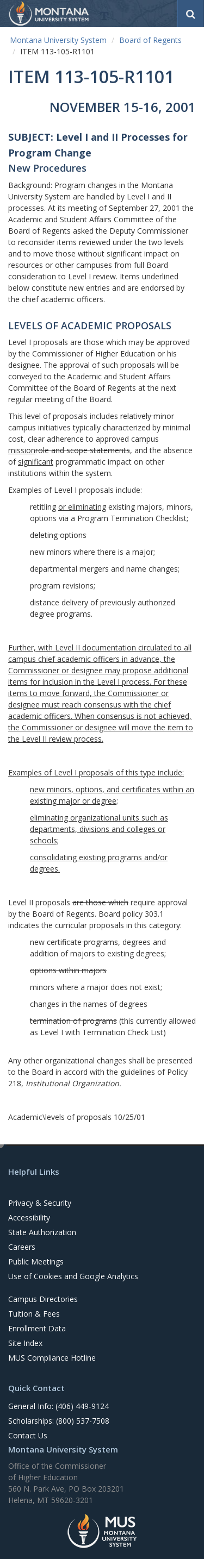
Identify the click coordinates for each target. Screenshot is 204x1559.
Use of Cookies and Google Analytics (73, 1276)
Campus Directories (43, 1299)
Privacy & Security (39, 1203)
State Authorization (42, 1232)
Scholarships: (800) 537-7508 (58, 1421)
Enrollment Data (37, 1328)
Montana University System (58, 40)
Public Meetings (36, 1261)
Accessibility (29, 1217)
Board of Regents (150, 40)
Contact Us (27, 1435)
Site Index (25, 1343)
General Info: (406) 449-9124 (58, 1406)
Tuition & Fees (34, 1313)
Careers (21, 1247)
